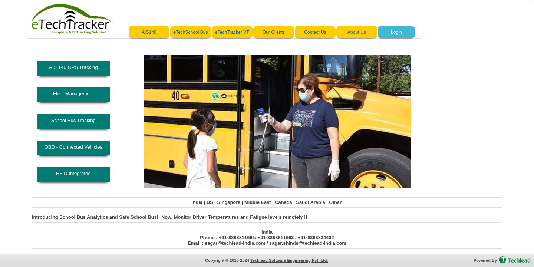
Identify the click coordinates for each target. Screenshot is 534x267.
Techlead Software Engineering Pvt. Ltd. (289, 260)
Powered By (485, 260)
